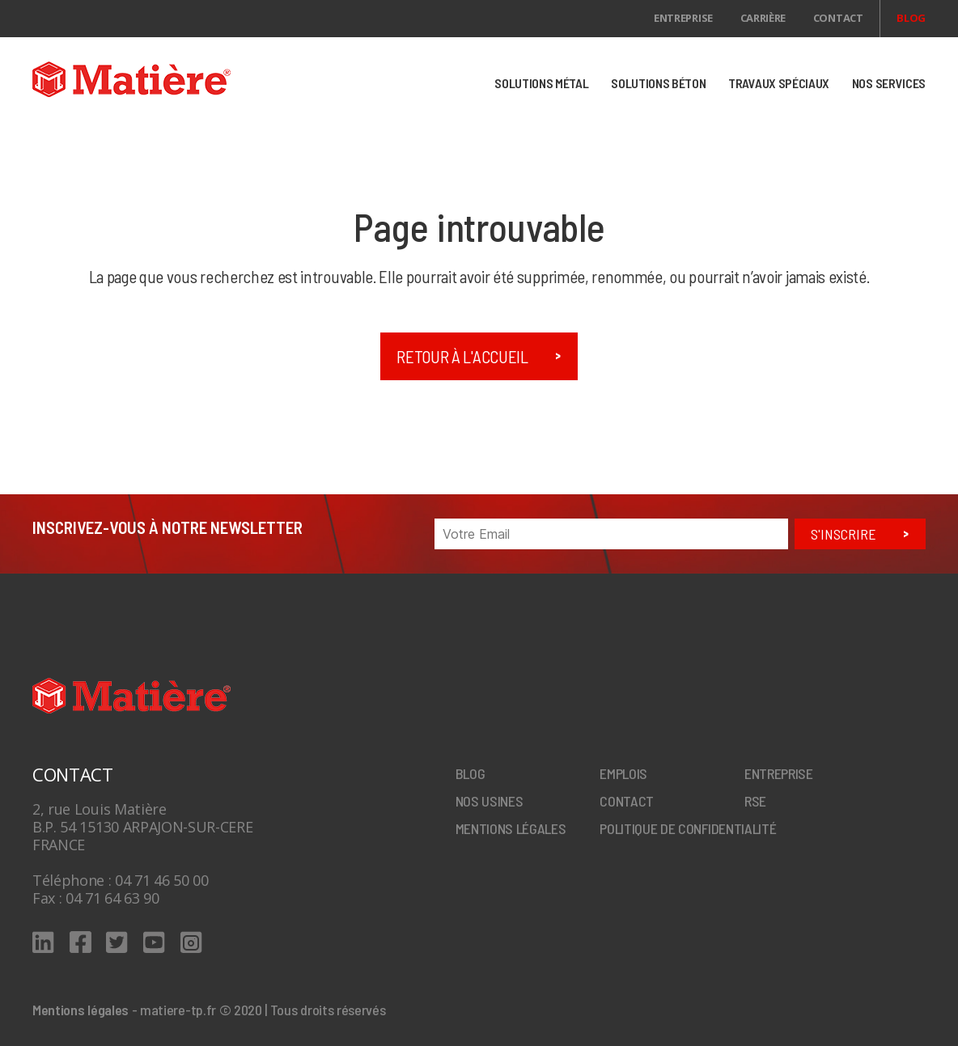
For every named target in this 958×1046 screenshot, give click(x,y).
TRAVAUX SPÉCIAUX (778, 83)
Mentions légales (511, 828)
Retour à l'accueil (462, 356)
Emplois (623, 773)
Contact (838, 18)
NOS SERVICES (889, 83)
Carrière (763, 18)
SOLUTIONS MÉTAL (541, 83)
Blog (911, 18)
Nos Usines (490, 801)
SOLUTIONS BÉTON (658, 83)
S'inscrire (843, 534)
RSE (755, 801)
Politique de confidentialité (688, 828)
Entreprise (683, 18)
